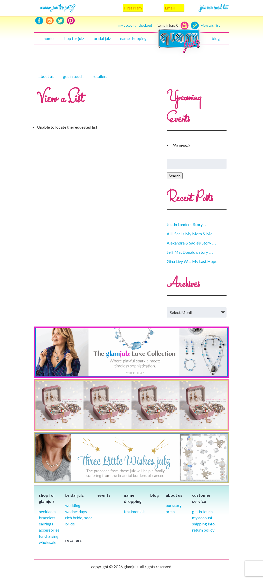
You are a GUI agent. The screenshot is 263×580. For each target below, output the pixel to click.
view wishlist (210, 25)
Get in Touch (202, 511)
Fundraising (49, 536)
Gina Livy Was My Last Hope (192, 261)
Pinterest (71, 21)
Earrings (46, 523)
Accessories (49, 529)
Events (103, 495)
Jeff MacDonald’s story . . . (190, 252)
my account (127, 25)
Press (170, 511)
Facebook (39, 21)
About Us (46, 76)
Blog (216, 38)
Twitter (60, 21)
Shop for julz (73, 38)
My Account (202, 517)
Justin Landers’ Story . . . (187, 224)
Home (48, 38)
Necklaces (47, 511)
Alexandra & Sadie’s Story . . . (191, 242)
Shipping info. (203, 523)
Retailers (100, 76)
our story (174, 505)
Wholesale (47, 542)
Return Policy (203, 529)
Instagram (50, 21)
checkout (158, 25)
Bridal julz (102, 38)
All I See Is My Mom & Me (189, 233)
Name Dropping (133, 38)
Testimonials (134, 511)
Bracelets (47, 517)
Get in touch (73, 76)
